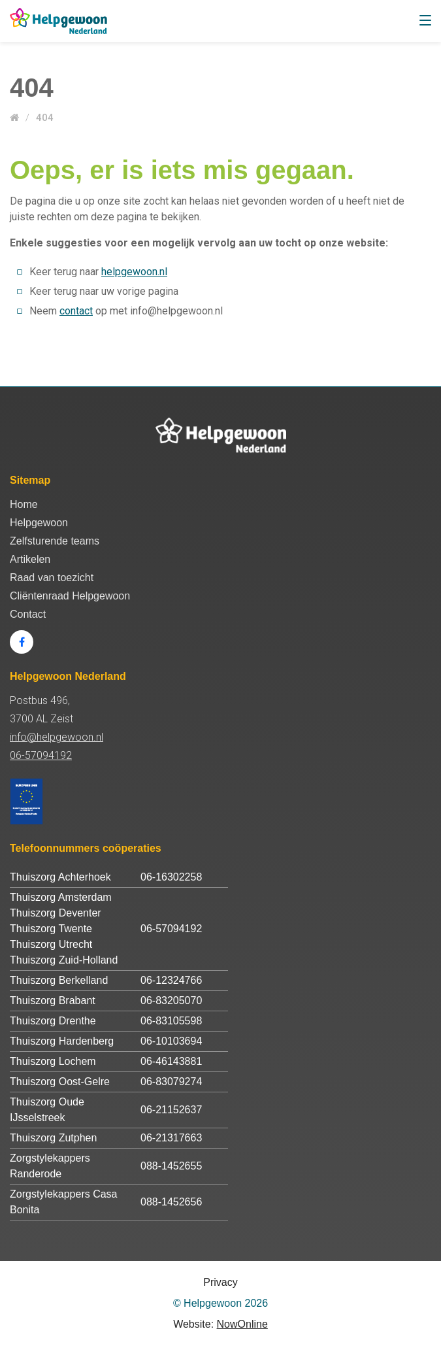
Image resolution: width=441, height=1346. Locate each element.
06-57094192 (41, 755)
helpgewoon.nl (134, 271)
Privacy (220, 1282)
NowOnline (242, 1324)
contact (76, 311)
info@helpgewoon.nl (56, 737)
